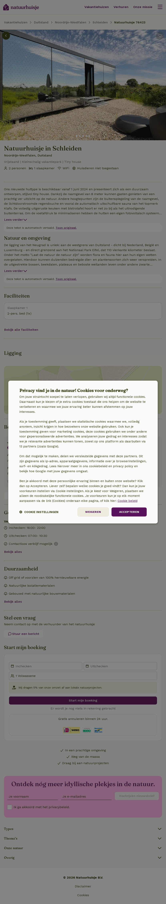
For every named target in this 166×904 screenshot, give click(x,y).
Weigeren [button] (93, 511)
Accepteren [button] (129, 511)
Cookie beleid (127, 501)
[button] (38, 512)
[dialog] (83, 452)
